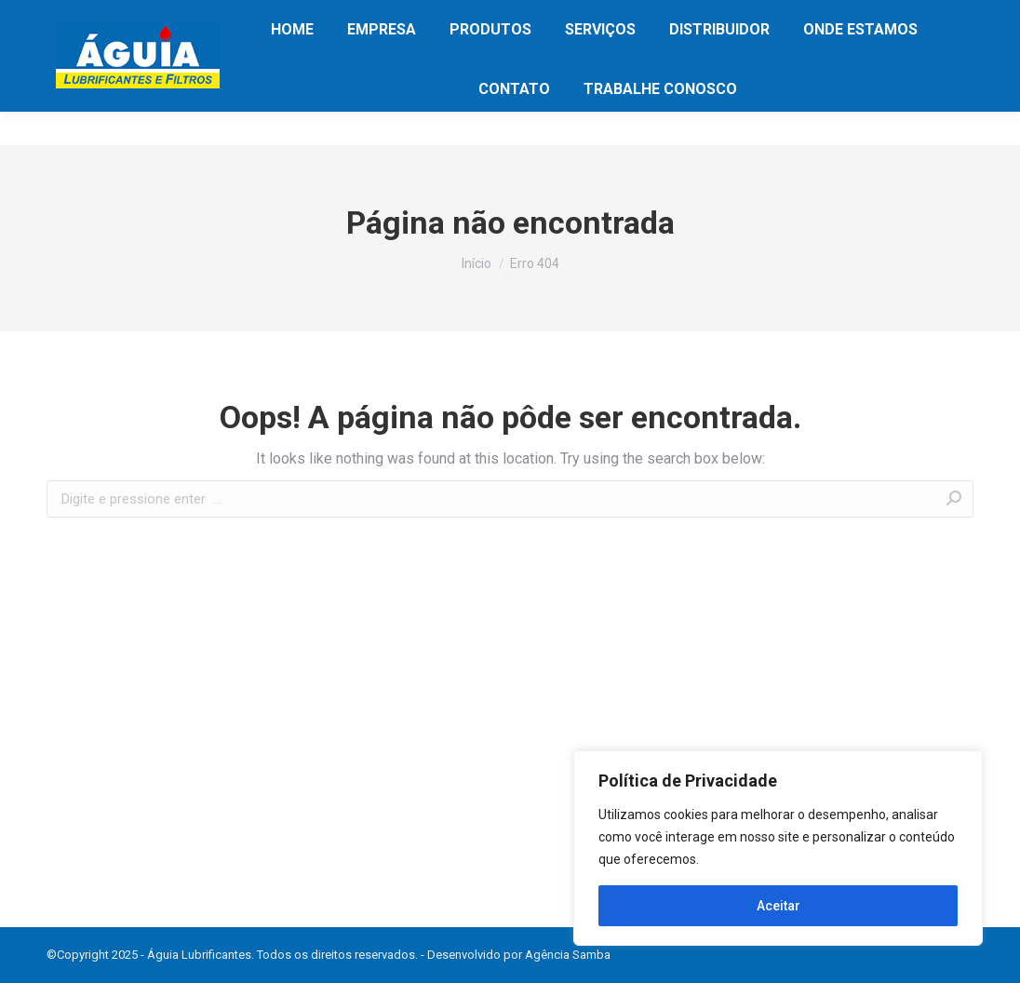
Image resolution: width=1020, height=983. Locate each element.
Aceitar (778, 905)
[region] (778, 848)
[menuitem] (292, 63)
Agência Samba (568, 955)
